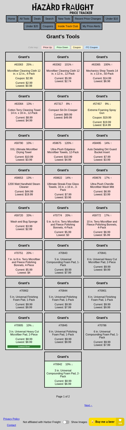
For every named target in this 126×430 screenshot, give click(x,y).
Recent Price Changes (88, 18)
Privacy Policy (11, 419)
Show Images (79, 422)
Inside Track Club (68, 26)
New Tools (64, 18)
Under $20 (32, 26)
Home (11, 18)
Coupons (48, 26)
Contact (11, 425)
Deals (37, 18)
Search (49, 18)
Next (87, 405)
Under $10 (112, 18)
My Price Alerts (91, 26)
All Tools (24, 18)
